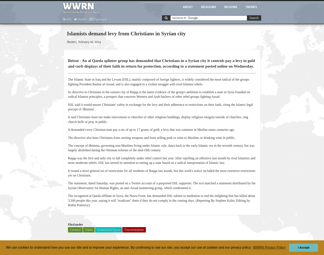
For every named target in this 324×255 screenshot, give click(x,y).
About (188, 7)
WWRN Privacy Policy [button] (269, 247)
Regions (230, 7)
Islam (89, 229)
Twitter (80, 19)
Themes (251, 7)
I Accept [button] (303, 247)
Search (254, 18)
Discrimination (134, 229)
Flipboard (97, 19)
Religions (208, 7)
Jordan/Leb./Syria (108, 229)
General (75, 229)
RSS (67, 19)
